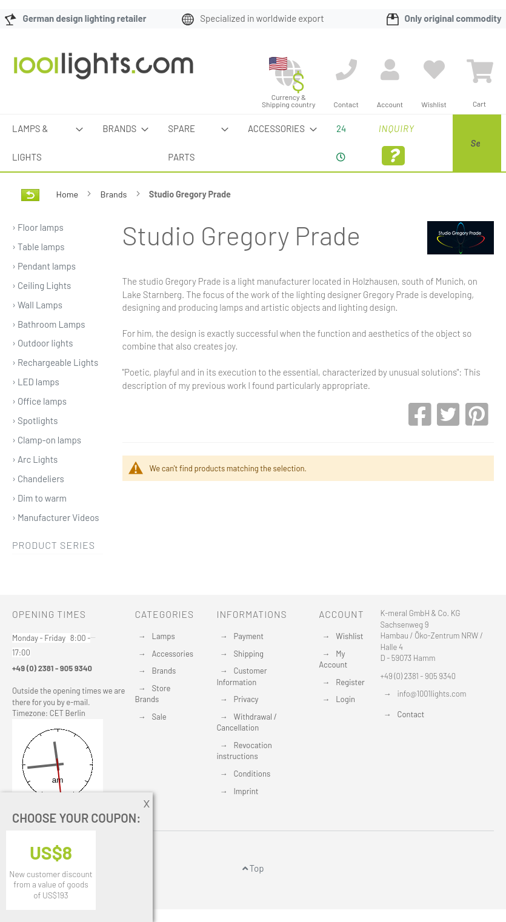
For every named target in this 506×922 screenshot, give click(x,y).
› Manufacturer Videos (55, 545)
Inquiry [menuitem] (340, 144)
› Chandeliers (38, 507)
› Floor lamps (38, 255)
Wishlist (349, 636)
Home (68, 222)
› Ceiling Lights (41, 313)
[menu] (253, 157)
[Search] (389, 213)
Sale (159, 716)
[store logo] (104, 72)
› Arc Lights (35, 487)
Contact (411, 714)
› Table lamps (38, 275)
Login (345, 699)
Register (350, 682)
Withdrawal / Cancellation (246, 722)
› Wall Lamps (37, 333)
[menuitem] (29, 157)
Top (253, 868)
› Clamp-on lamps (46, 468)
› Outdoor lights (42, 371)
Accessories (172, 653)
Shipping (248, 653)
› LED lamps (35, 410)
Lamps (163, 636)
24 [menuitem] (291, 142)
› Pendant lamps (44, 294)
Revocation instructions (243, 750)
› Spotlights (35, 448)
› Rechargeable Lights (55, 390)
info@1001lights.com (432, 693)
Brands (115, 222)
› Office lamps (39, 429)
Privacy (245, 699)
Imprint (245, 791)
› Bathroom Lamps (48, 352)
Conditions (251, 773)
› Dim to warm (39, 526)
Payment (248, 636)
